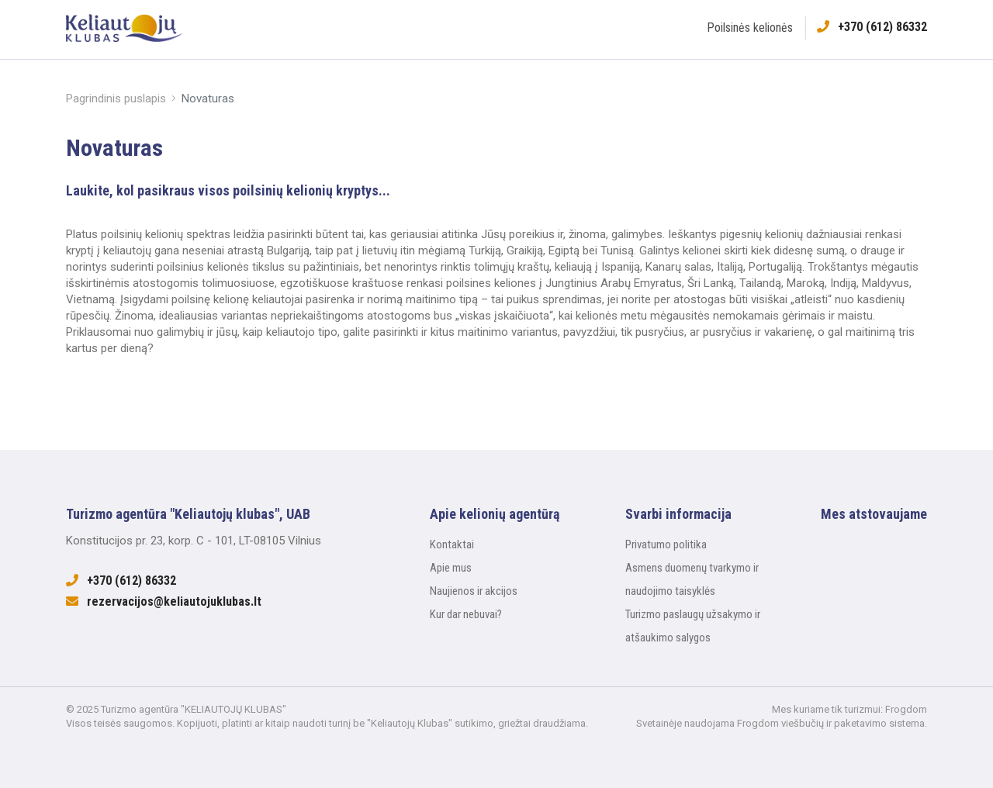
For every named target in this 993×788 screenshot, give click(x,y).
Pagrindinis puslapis (116, 98)
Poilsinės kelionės (750, 27)
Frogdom (906, 709)
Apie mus (451, 568)
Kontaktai (452, 544)
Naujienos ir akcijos (473, 591)
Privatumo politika (666, 544)
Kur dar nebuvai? (466, 614)
